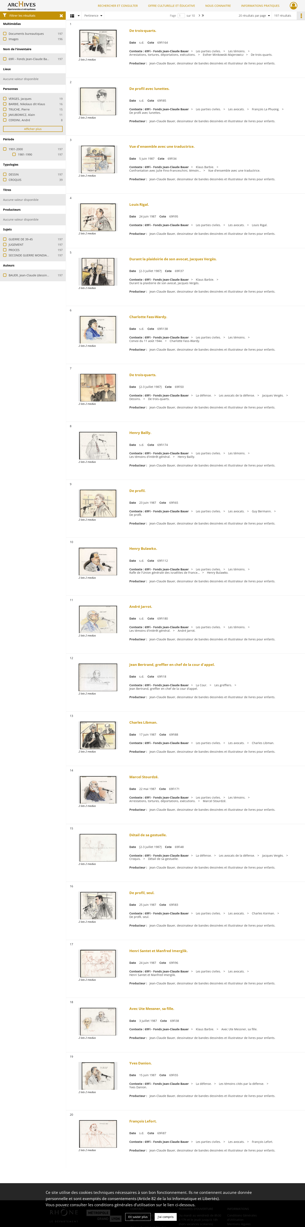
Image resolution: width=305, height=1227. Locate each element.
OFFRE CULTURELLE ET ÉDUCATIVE (171, 6)
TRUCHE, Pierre (19, 109)
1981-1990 (25, 154)
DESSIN (14, 174)
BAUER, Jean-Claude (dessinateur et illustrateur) (42, 275)
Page (173, 15)
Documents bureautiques (26, 34)
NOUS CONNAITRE (218, 6)
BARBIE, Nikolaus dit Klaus (27, 104)
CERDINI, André (19, 120)
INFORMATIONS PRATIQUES (260, 6)
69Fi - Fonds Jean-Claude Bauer (30, 59)
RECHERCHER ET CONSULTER (118, 6)
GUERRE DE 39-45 (21, 239)
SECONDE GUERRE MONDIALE (29, 255)
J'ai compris (166, 1217)
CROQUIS (15, 180)
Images (14, 39)
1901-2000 (16, 149)
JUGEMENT (16, 245)
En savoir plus (138, 1217)
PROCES (14, 250)
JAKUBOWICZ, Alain (22, 115)
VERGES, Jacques (20, 99)
